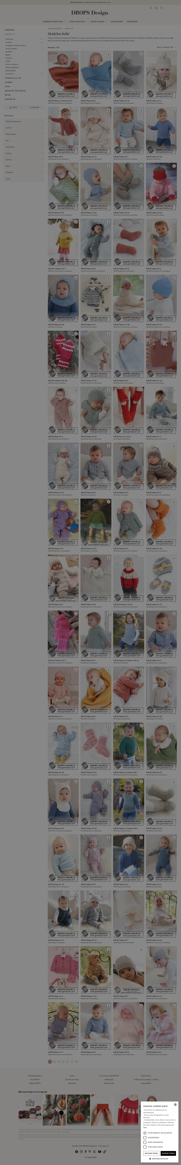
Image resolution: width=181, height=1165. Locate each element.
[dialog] (159, 1131)
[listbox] (175, 1104)
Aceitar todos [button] (168, 1153)
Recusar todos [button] (151, 1153)
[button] (159, 1158)
